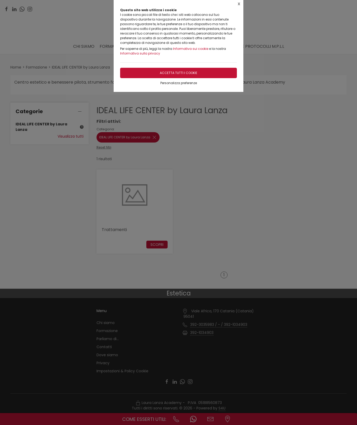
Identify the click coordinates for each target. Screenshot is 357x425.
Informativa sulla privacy (140, 53)
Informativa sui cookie (190, 48)
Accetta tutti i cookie (178, 73)
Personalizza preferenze (178, 83)
